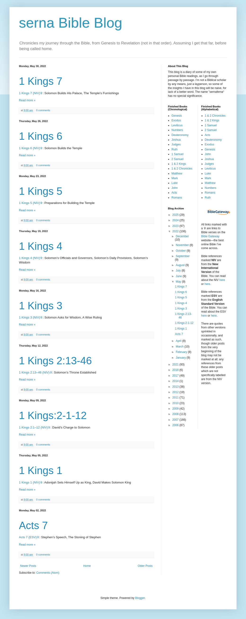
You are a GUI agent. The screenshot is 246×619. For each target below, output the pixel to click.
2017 (176, 375)
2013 (176, 386)
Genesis (176, 115)
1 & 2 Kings (178, 163)
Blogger (140, 598)
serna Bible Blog (70, 23)
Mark (174, 178)
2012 (176, 392)
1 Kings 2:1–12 (29, 427)
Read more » (27, 100)
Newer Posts (28, 566)
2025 (176, 214)
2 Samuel (177, 159)
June (179, 276)
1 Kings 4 (40, 246)
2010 (176, 403)
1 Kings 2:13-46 (55, 360)
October (181, 250)
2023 (176, 226)
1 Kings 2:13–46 (30, 372)
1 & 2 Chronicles (181, 168)
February (182, 352)
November (183, 245)
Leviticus (177, 125)
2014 (176, 381)
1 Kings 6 (40, 136)
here (222, 280)
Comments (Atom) (47, 572)
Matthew (176, 173)
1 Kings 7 (40, 81)
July (179, 270)
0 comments (43, 110)
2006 (176, 425)
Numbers (177, 130)
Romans (176, 197)
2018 (176, 370)
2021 (176, 364)
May (179, 281)
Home (87, 566)
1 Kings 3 (40, 305)
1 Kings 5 (40, 191)
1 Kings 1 (40, 470)
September (183, 256)
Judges (176, 144)
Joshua (176, 139)
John (174, 188)
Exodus (176, 120)
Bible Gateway (210, 236)
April (179, 341)
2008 (176, 414)
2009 (176, 408)
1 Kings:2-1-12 (53, 415)
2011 (176, 397)
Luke (174, 183)
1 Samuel (177, 154)
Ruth (174, 149)
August (180, 265)
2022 (176, 231)
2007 (176, 419)
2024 (176, 220)
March (180, 346)
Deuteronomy (180, 135)
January (181, 357)
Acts (174, 192)
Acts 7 (33, 525)
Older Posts (145, 566)
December (182, 236)
